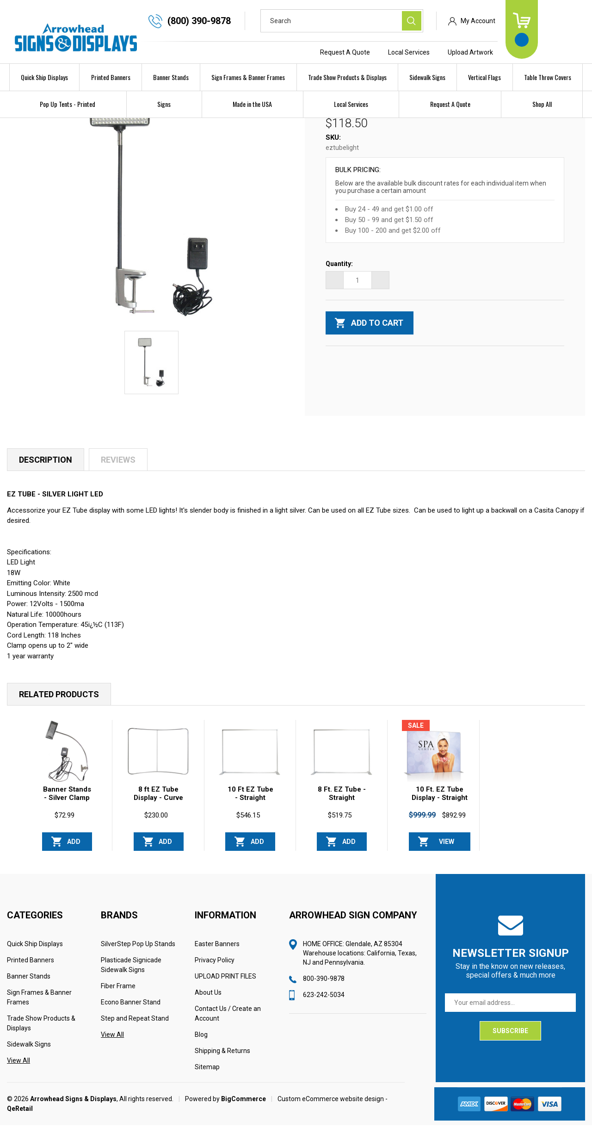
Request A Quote (389, 52)
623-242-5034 (324, 1009)
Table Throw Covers (547, 77)
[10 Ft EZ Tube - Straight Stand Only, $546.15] (249, 766)
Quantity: (339, 279)
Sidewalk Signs (427, 77)
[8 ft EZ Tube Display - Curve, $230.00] (158, 766)
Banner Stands (171, 77)
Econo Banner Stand (130, 1017)
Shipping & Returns (222, 1065)
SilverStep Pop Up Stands (138, 958)
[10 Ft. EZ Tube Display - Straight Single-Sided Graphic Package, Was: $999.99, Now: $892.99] (433, 766)
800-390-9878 (324, 993)
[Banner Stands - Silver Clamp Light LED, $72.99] (66, 766)
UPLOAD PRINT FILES (225, 991)
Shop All (542, 104)
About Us (208, 1007)
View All (18, 1075)
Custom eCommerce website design (331, 1113)
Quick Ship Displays (44, 77)
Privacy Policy (214, 975)
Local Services (453, 52)
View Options (446, 859)
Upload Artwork (514, 52)
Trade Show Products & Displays (347, 77)
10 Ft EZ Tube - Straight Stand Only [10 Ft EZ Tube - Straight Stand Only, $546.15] (250, 812)
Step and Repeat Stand (135, 1033)
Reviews (118, 474)
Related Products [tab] (59, 709)
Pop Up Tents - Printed (67, 104)
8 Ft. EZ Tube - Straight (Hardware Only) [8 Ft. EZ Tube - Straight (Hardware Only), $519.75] (342, 816)
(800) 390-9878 (243, 20)
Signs (164, 104)
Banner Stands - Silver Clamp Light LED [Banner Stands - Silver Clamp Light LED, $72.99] (67, 812)
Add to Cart (74, 859)
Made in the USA (252, 104)
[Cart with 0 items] (566, 29)
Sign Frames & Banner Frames (248, 77)
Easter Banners (217, 958)
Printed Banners (110, 77)
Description (45, 474)
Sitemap (207, 1081)
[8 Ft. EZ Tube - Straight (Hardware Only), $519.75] (341, 766)
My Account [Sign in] (522, 21)
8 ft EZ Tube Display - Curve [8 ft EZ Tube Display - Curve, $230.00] (158, 808)
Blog (201, 1049)
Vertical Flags (484, 77)
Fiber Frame (118, 1000)
